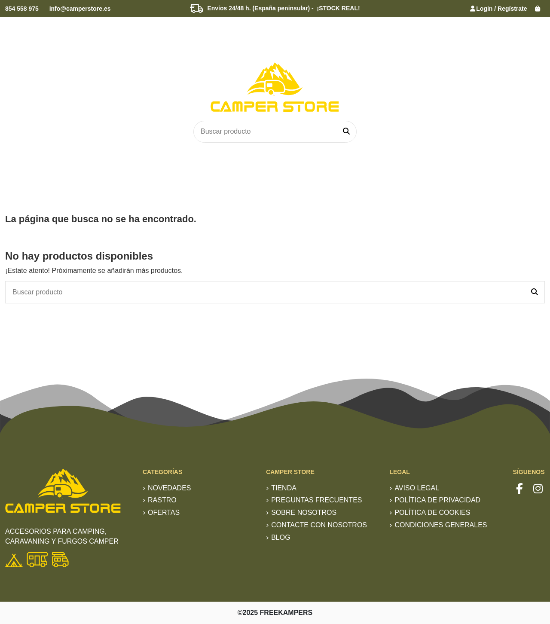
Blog (280, 537)
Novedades (169, 488)
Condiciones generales (440, 525)
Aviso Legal (416, 488)
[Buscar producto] (346, 132)
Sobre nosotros (303, 512)
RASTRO (162, 500)
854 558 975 (22, 8)
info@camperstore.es (80, 8)
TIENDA (283, 488)
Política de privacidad (437, 500)
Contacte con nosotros (319, 525)
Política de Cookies (432, 512)
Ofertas (164, 512)
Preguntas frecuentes (316, 500)
